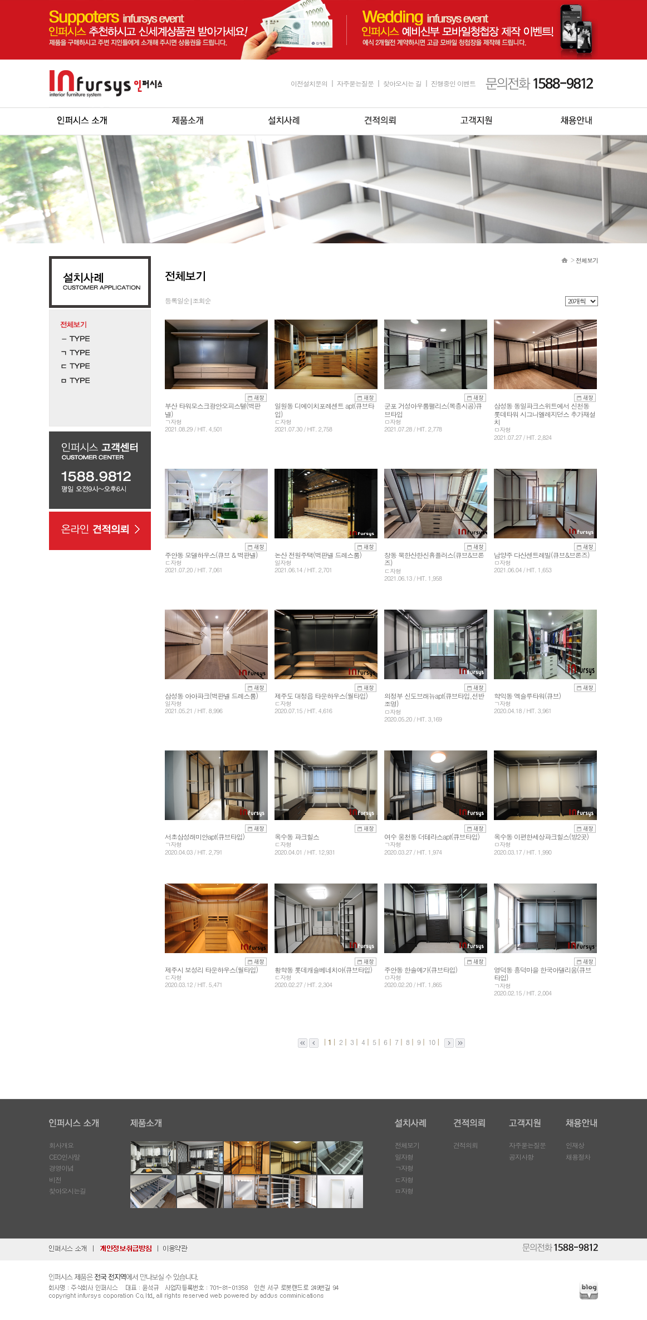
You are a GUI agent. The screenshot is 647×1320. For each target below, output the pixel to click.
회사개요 (61, 1145)
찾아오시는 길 (402, 83)
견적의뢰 (465, 1145)
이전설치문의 (309, 83)
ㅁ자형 (404, 1190)
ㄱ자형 (404, 1167)
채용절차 (578, 1156)
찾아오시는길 (67, 1190)
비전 (55, 1179)
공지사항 (521, 1156)
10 (431, 1042)
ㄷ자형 (404, 1179)
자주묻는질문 (355, 83)
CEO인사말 (64, 1156)
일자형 (404, 1156)
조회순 (201, 300)
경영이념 (61, 1167)
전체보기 (407, 1145)
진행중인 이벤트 (453, 83)
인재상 (575, 1145)
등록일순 (177, 300)
